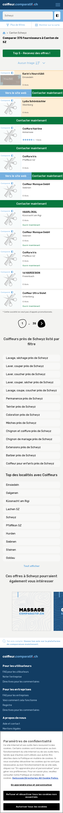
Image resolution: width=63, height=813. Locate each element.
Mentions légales (12, 728)
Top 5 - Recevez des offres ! (31, 53)
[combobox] (28, 15)
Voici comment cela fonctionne (20, 700)
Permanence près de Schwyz (24, 398)
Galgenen (12, 493)
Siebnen (11, 541)
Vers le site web (15, 93)
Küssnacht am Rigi (17, 501)
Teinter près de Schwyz (21, 406)
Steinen (11, 549)
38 (34, 323)
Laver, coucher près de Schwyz (25, 374)
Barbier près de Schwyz (21, 455)
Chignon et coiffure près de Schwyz (28, 431)
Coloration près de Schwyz (23, 414)
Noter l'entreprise (12, 676)
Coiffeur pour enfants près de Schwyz (30, 463)
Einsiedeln (12, 484)
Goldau (10, 557)
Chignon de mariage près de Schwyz (29, 439)
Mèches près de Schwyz (21, 423)
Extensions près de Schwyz (23, 447)
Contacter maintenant (47, 93)
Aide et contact (11, 723)
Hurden (10, 533)
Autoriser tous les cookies (31, 806)
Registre (7, 705)
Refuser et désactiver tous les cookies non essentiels (31, 795)
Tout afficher (32, 566)
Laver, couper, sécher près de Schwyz (29, 382)
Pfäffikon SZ (14, 525)
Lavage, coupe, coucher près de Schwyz (31, 390)
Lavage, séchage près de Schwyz (27, 358)
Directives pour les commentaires (21, 681)
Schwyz (11, 517)
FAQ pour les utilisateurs (16, 671)
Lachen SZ (12, 509)
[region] (31, 772)
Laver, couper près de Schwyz (25, 366)
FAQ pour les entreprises (16, 695)
